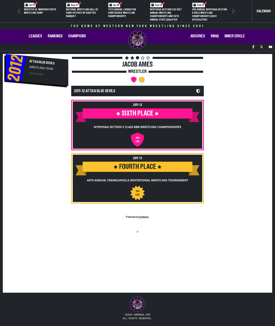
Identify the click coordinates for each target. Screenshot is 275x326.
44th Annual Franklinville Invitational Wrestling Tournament (137, 180)
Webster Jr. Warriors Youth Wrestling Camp (40, 11)
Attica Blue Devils (42, 62)
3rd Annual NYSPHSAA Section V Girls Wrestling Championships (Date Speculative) (209, 14)
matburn (144, 217)
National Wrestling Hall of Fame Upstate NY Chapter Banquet (82, 13)
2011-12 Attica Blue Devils (94, 91)
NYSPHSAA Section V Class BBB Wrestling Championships (137, 127)
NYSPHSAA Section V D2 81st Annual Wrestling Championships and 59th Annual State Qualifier (166, 14)
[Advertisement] (37, 119)
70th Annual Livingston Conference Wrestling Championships (122, 13)
